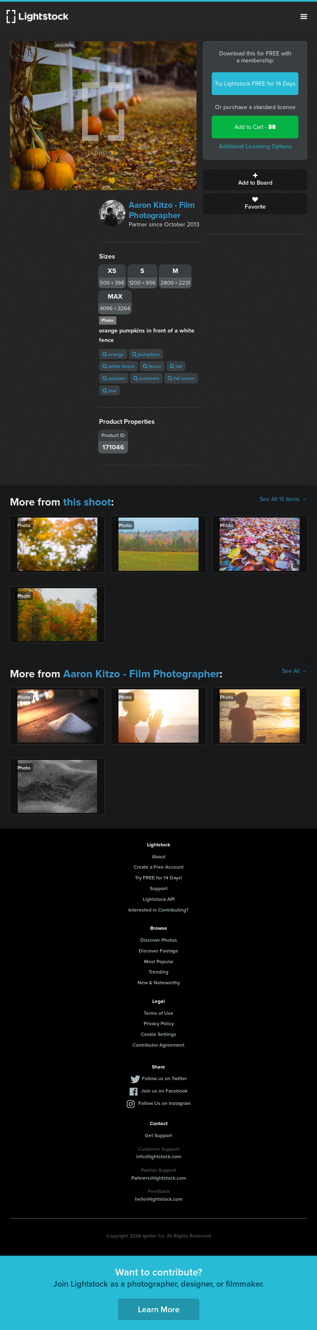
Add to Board (255, 180)
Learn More (159, 1309)
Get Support (158, 1135)
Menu (303, 16)
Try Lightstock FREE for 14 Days (255, 83)
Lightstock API (159, 898)
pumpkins (146, 354)
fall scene (181, 378)
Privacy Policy (159, 1023)
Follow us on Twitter (164, 1078)
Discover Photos (158, 939)
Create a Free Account (159, 866)
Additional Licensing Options (255, 146)
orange (113, 354)
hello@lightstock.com (158, 1198)
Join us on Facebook (164, 1090)
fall (176, 366)
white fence (118, 366)
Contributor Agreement (158, 1044)
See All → (294, 671)
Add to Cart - (255, 127)
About (159, 856)
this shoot (87, 502)
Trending (158, 971)
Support (159, 888)
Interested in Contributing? (158, 909)
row (109, 390)
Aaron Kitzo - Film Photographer (162, 210)
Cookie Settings (158, 1034)
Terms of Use (158, 1012)
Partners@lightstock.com (158, 1177)
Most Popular (158, 961)
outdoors (146, 378)
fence (152, 366)
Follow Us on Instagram (164, 1103)
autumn (113, 378)
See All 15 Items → (283, 499)
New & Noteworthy (158, 982)
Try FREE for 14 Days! (158, 877)
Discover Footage (158, 950)
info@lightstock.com (158, 1156)
